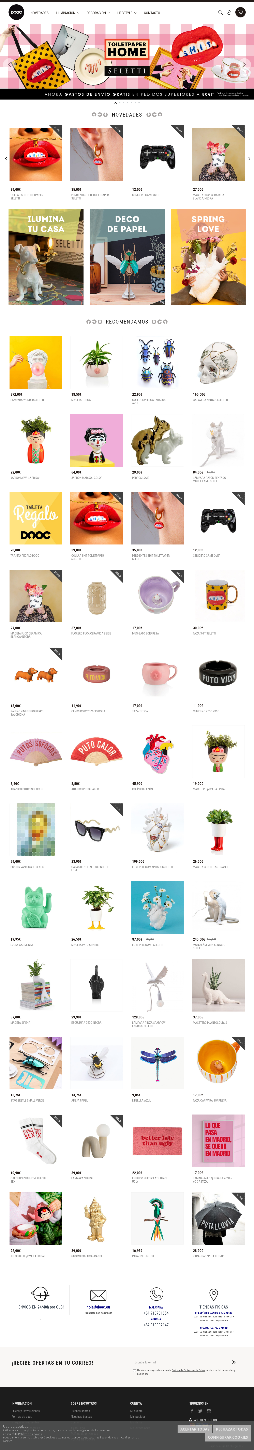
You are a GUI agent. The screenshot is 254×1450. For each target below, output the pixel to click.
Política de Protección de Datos (188, 1370)
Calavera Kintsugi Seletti (210, 400)
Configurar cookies (228, 1437)
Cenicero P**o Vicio (206, 711)
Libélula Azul (141, 1100)
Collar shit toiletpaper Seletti (27, 196)
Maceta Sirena (20, 1023)
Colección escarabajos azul (149, 401)
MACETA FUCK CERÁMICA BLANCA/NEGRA (208, 196)
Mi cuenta (136, 1411)
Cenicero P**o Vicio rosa (88, 711)
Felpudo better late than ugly (149, 1180)
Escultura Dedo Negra (86, 1023)
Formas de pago (22, 1417)
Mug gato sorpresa (145, 633)
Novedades (39, 13)
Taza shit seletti (204, 633)
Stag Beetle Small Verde (27, 1100)
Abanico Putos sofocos (27, 789)
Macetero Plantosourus (210, 1023)
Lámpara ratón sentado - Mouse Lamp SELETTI (210, 479)
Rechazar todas (232, 1429)
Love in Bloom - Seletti (147, 945)
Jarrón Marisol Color (86, 478)
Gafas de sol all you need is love (90, 868)
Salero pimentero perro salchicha (27, 713)
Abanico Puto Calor (85, 789)
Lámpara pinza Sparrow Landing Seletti (148, 1024)
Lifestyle (127, 13)
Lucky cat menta (22, 945)
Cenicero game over (146, 195)
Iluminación (67, 13)
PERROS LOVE (140, 478)
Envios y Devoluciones (26, 1411)
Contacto (152, 13)
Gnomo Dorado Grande (87, 1256)
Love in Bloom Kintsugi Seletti (152, 867)
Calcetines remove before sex (28, 1180)
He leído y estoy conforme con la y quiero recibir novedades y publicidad (184, 1372)
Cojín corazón (142, 789)
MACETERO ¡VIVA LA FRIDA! (209, 789)
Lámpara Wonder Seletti (27, 400)
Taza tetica (140, 711)
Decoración (98, 13)
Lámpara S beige (82, 1178)
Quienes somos (80, 1411)
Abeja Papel (79, 1100)
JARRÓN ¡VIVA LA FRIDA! (25, 478)
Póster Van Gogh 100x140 (27, 867)
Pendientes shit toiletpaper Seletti (90, 196)
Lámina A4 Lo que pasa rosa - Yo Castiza (212, 1180)
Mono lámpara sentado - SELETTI (210, 946)
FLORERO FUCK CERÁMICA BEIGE (91, 633)
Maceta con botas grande (211, 867)
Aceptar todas (194, 1429)
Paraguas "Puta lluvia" (208, 1256)
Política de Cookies (30, 1434)
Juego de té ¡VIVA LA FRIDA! (28, 1256)
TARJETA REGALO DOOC (25, 555)
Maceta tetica (81, 400)
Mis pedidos (138, 1417)
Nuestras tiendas (81, 1417)
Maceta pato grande (85, 945)
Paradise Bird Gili (143, 1256)
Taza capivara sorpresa (210, 1100)
